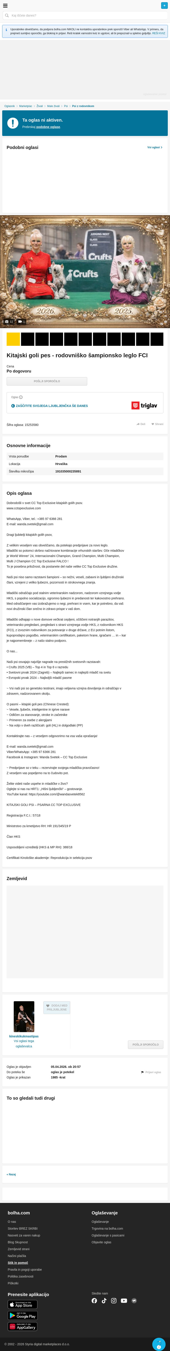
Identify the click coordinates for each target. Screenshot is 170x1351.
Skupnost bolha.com (134, 1300)
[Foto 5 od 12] (70, 339)
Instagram (113, 1300)
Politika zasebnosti (20, 1276)
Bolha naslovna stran (85, 5)
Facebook (94, 1300)
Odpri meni (5, 5)
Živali (40, 106)
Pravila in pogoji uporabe (25, 1269)
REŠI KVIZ (158, 33)
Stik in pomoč (18, 1262)
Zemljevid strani (18, 1249)
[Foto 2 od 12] (27, 339)
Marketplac (25, 106)
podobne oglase (48, 127)
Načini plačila (17, 1256)
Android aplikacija (23, 1315)
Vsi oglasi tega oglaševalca (24, 1043)
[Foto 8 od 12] (114, 339)
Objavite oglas (101, 1242)
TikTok (104, 1300)
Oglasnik (9, 106)
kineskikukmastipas (24, 1036)
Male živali (53, 106)
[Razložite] (21, 397)
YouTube (124, 1300)
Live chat (159, 1344)
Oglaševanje (100, 1221)
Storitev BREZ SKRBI (23, 1228)
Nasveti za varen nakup (24, 1235)
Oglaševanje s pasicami (108, 1235)
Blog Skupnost (18, 1242)
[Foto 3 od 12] (42, 339)
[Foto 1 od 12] (13, 339)
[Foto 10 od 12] (142, 339)
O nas (12, 1221)
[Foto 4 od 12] (56, 339)
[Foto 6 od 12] (85, 339)
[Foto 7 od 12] (99, 339)
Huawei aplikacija (23, 1326)
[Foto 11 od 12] (157, 339)
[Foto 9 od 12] (128, 339)
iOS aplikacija (23, 1304)
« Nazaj (11, 1174)
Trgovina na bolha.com (107, 1228)
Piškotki (13, 1283)
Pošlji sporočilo (47, 381)
